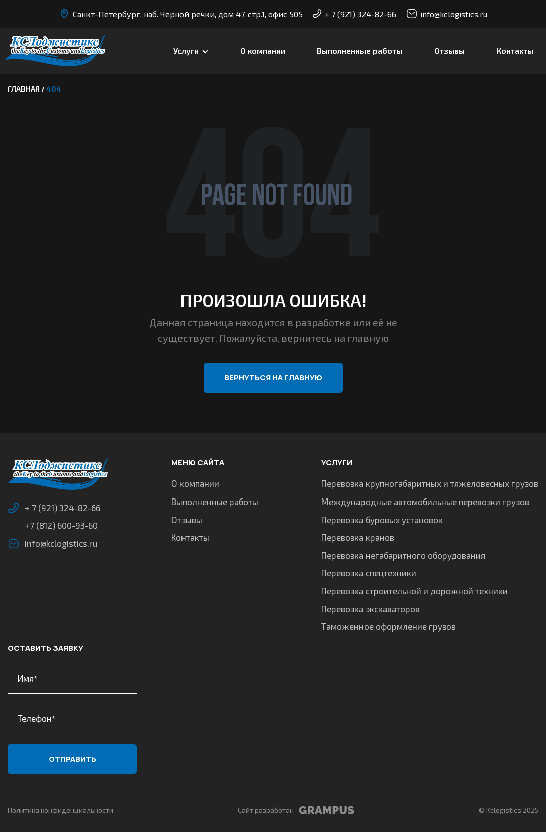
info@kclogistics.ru (446, 13)
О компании (262, 50)
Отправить (72, 759)
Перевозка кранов (357, 537)
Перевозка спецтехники (368, 573)
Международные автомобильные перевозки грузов (425, 501)
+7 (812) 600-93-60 (61, 525)
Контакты (514, 50)
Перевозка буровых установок (382, 520)
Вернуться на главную (273, 377)
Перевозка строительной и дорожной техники (414, 591)
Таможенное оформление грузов (388, 626)
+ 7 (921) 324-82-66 (354, 14)
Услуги (186, 50)
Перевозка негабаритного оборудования (403, 555)
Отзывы (449, 50)
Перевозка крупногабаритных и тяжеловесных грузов (429, 483)
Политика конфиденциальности (60, 810)
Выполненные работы (359, 50)
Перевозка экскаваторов (370, 609)
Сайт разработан (296, 810)
